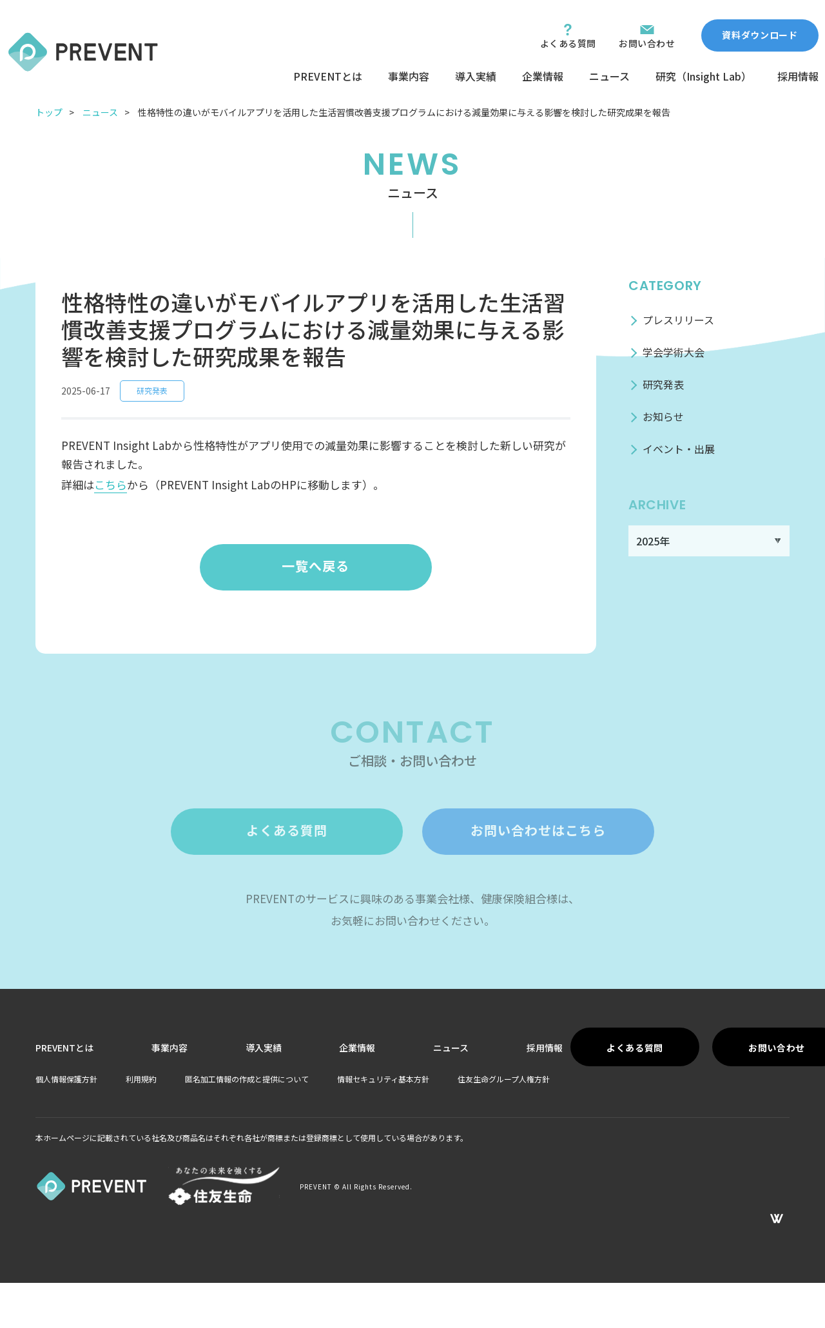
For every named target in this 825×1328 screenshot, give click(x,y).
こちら (110, 484)
